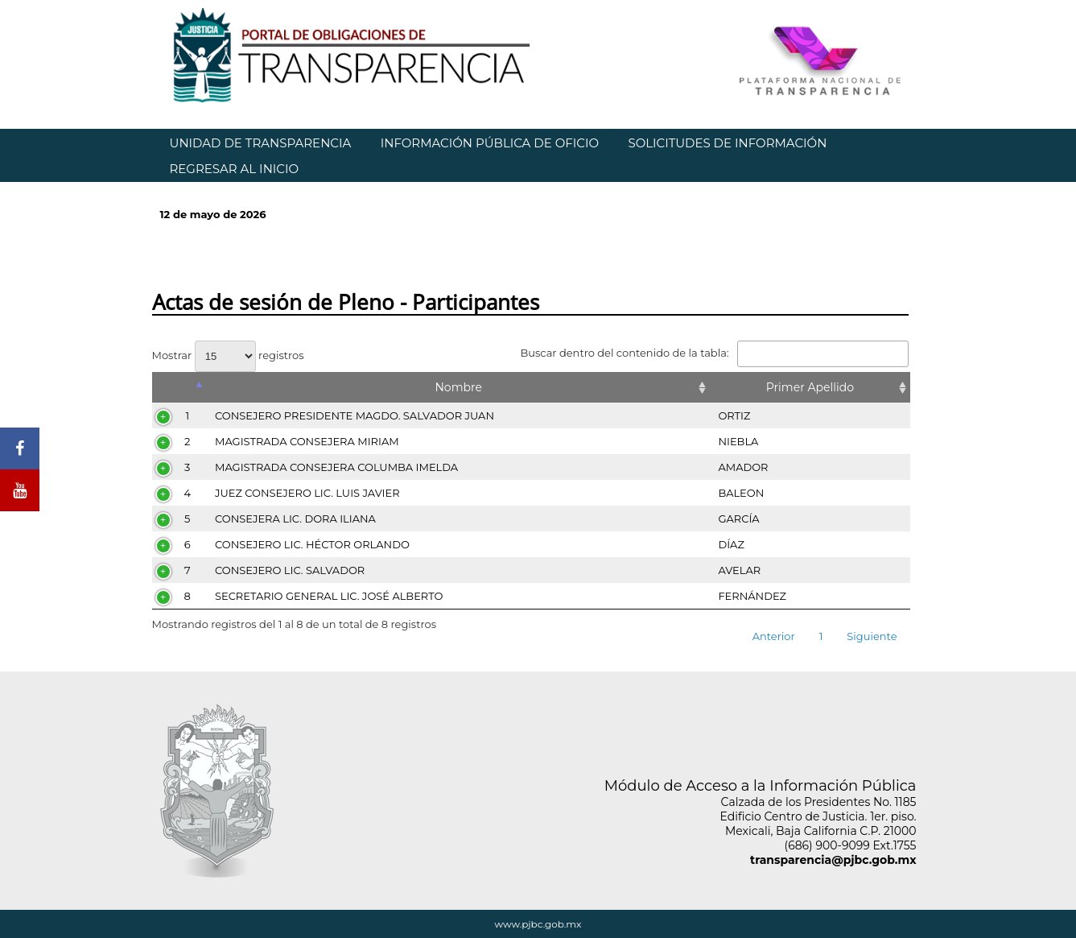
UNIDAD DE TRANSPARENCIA (261, 143)
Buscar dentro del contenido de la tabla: (714, 352)
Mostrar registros (228, 355)
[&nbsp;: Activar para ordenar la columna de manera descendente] (179, 387)
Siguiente (872, 636)
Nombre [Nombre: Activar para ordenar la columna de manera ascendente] (458, 387)
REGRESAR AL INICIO (234, 168)
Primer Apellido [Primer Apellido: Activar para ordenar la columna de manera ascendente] (810, 387)
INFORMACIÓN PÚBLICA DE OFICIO (490, 143)
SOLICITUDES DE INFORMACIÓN (727, 143)
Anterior (773, 636)
